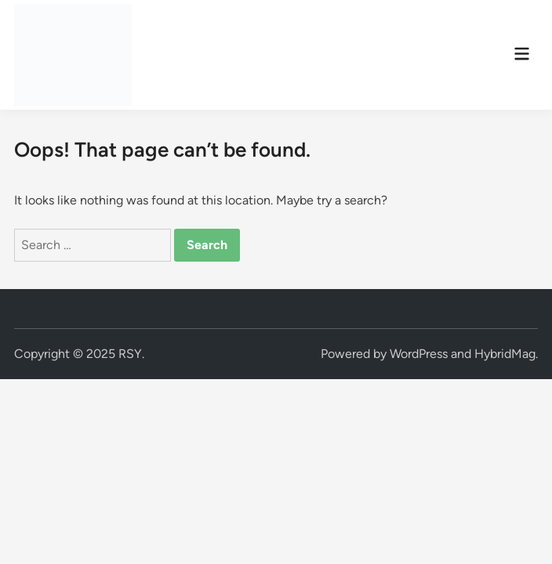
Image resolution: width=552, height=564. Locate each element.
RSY (130, 353)
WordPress (419, 353)
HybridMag (505, 353)
